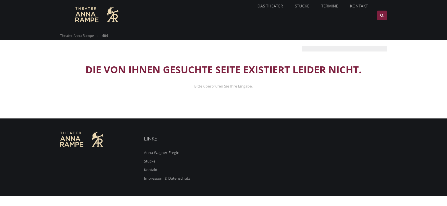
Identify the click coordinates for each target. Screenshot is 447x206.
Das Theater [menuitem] (272, 15)
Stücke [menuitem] (304, 15)
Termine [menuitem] (332, 15)
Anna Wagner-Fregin (161, 152)
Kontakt (151, 169)
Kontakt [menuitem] (362, 15)
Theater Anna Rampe (77, 35)
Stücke (150, 161)
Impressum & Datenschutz (167, 178)
